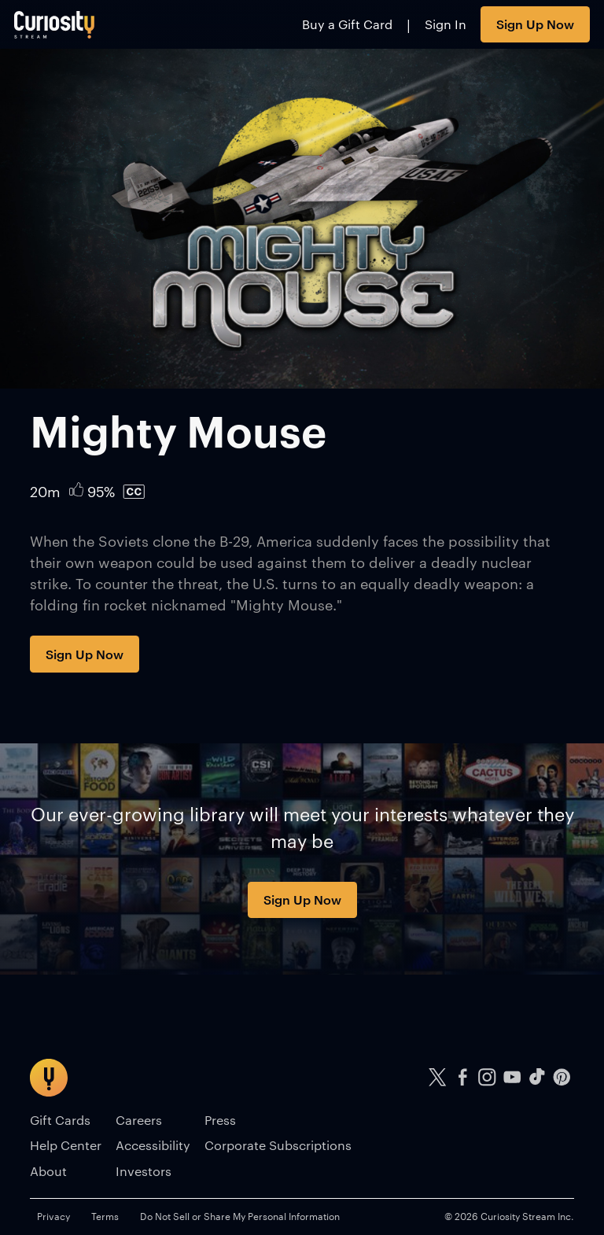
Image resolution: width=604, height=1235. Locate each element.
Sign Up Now (535, 23)
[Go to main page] (54, 24)
